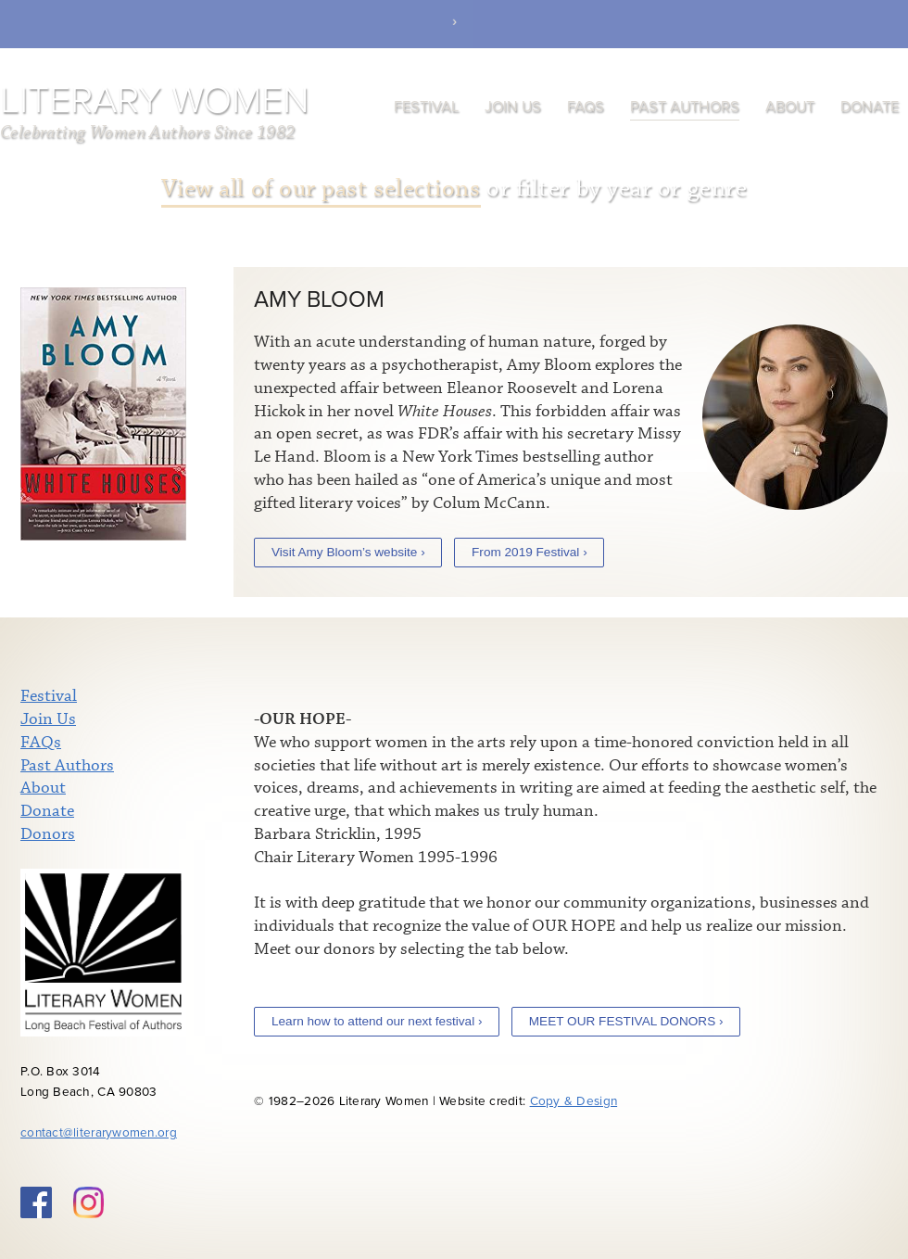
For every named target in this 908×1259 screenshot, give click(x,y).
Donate (869, 106)
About (789, 106)
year (629, 188)
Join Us (513, 106)
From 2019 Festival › (529, 552)
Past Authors (684, 106)
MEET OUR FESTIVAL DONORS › (626, 1021)
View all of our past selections (321, 188)
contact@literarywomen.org (98, 1132)
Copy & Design (574, 1101)
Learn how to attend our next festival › (376, 1021)
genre (717, 188)
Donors (47, 834)
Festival (426, 106)
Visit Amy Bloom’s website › (348, 552)
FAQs (585, 106)
